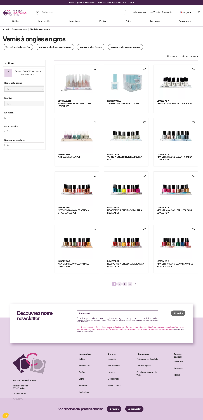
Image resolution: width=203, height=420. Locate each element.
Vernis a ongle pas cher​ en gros (125, 47)
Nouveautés (84, 365)
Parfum (82, 372)
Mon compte (113, 378)
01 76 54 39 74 (19, 393)
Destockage (84, 392)
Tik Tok (177, 375)
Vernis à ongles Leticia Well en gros (55, 47)
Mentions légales (143, 365)
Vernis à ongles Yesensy (91, 47)
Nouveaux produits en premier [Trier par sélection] (183, 56)
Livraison (111, 372)
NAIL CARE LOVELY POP (69, 157)
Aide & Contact (114, 385)
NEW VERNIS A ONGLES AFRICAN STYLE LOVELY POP (73, 211)
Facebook (178, 361)
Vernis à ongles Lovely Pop (17, 47)
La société (112, 359)
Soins (81, 378)
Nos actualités (114, 365)
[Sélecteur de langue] (186, 12)
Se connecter (134, 409)
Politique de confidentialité (147, 359)
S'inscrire (114, 409)
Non (8, 145)
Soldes (82, 359)
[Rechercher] (81, 12)
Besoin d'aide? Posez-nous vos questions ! (28, 72)
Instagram (178, 368)
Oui (8, 117)
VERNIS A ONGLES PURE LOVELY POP (174, 103)
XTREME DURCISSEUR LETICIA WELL (124, 103)
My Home (83, 385)
